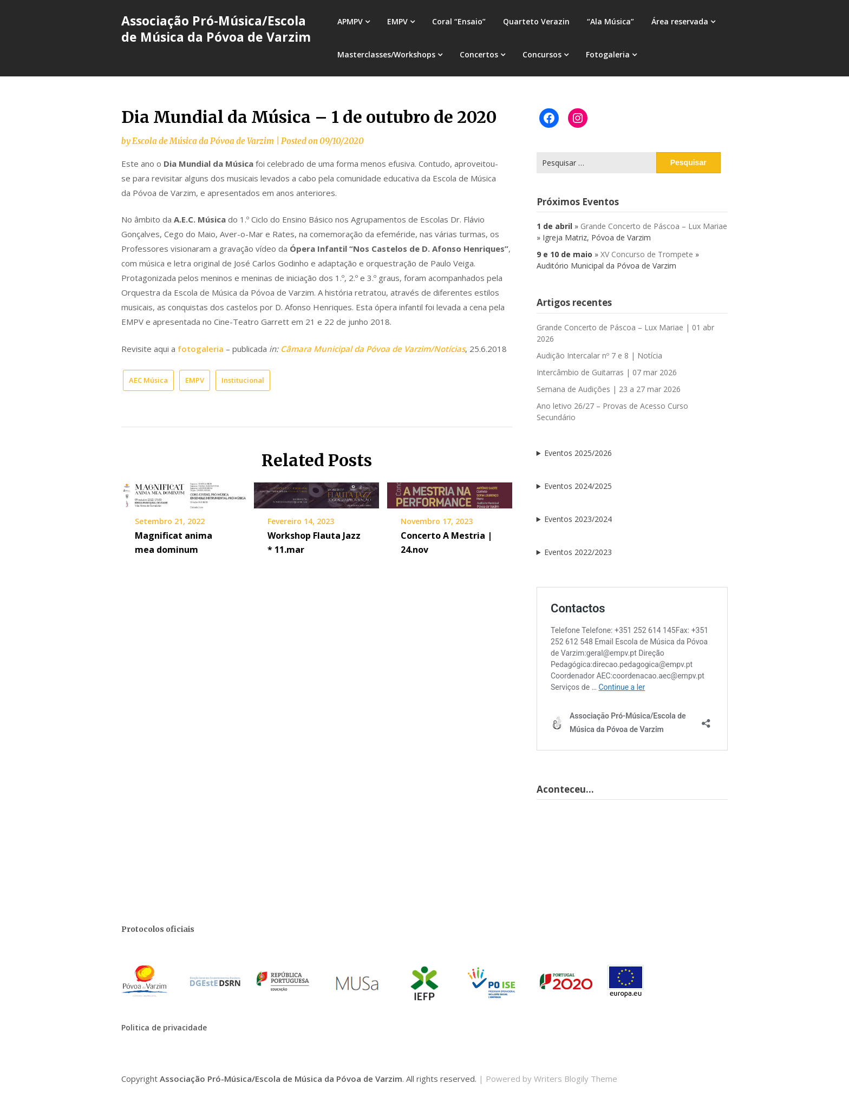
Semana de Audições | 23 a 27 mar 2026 (609, 389)
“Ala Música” (610, 21)
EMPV (397, 21)
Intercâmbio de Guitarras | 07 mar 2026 (607, 372)
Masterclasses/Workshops (386, 54)
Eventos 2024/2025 (578, 486)
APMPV (350, 21)
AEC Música (148, 380)
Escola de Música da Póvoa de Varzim (203, 141)
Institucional (242, 380)
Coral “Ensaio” (459, 21)
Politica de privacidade (164, 1027)
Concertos (479, 54)
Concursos (542, 54)
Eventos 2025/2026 (578, 453)
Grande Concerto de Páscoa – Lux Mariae (653, 226)
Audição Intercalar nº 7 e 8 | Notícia (599, 355)
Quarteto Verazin (536, 21)
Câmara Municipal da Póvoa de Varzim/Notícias (372, 348)
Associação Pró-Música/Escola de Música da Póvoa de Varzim (216, 28)
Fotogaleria (608, 54)
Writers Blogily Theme (575, 1078)
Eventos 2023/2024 (578, 519)
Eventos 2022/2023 (578, 552)
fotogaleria (201, 348)
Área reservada (679, 21)
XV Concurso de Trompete (646, 254)
